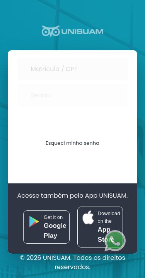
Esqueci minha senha (72, 142)
